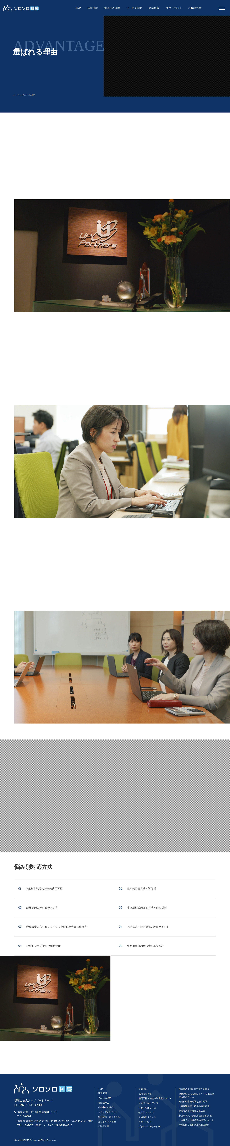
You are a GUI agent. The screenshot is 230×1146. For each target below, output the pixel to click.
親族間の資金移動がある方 (192, 1111)
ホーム (16, 95)
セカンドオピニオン (108, 1112)
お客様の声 (103, 1126)
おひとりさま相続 (107, 1121)
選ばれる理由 (104, 1098)
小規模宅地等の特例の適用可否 (194, 1106)
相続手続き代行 (106, 1107)
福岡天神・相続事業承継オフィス (154, 1098)
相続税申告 (103, 1102)
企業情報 (142, 1089)
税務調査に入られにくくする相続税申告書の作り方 (196, 1095)
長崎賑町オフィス (147, 1117)
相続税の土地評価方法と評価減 (194, 1089)
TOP (100, 1089)
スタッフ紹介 (145, 1122)
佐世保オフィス (146, 1112)
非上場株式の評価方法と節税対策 (195, 1115)
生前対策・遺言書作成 (109, 1116)
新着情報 (102, 1093)
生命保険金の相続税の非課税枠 (194, 1125)
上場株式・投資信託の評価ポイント (196, 1120)
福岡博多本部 (145, 1093)
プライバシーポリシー (149, 1126)
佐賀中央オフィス (147, 1108)
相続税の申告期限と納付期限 (193, 1101)
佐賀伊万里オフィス (148, 1103)
